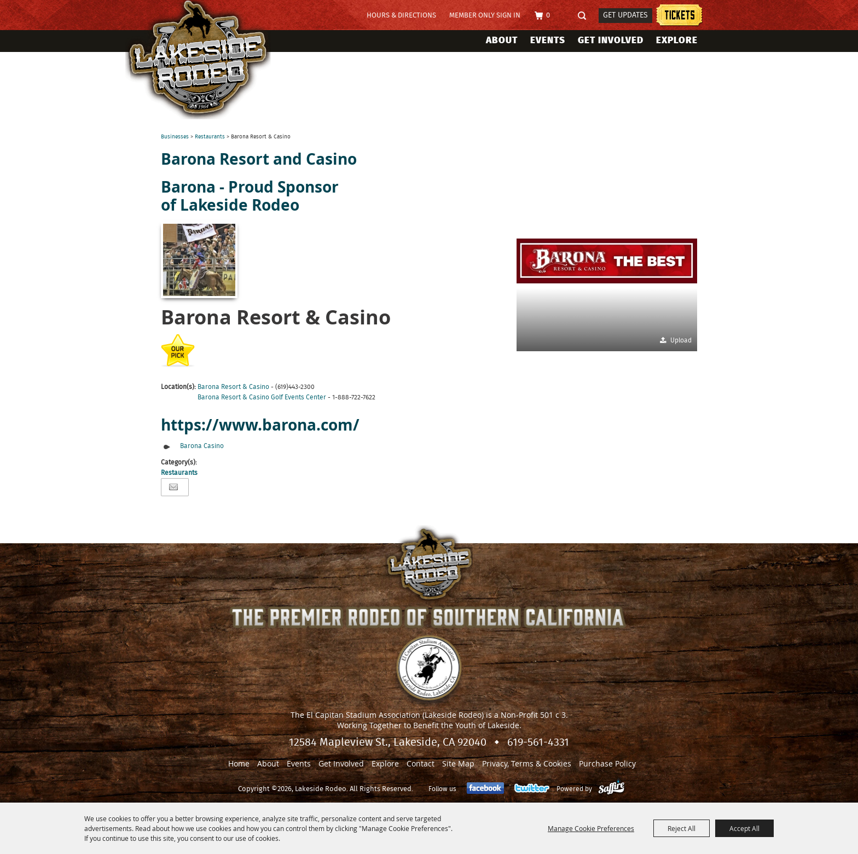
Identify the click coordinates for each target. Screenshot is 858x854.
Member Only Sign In (484, 15)
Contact (420, 763)
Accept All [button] (744, 828)
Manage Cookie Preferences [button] (591, 828)
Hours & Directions (401, 15)
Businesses (175, 137)
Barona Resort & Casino (233, 387)
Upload (681, 340)
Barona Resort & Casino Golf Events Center (262, 397)
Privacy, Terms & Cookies (526, 763)
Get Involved (611, 40)
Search (585, 16)
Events (547, 40)
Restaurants (210, 137)
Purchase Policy (607, 763)
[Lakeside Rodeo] (209, 59)
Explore (677, 40)
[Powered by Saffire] (611, 789)
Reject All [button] (681, 828)
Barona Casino (202, 446)
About (502, 40)
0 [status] (548, 15)
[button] (607, 261)
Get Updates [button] (625, 15)
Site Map (458, 763)
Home (239, 763)
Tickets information (679, 16)
